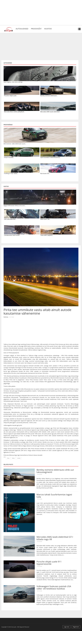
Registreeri (76, 627)
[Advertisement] (41, 12)
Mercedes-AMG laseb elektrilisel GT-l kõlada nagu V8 (55, 538)
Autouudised (22, 28)
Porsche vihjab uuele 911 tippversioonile (49, 562)
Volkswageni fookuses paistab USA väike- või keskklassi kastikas (54, 587)
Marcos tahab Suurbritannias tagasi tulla (54, 495)
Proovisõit (36, 28)
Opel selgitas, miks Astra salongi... (13, 82)
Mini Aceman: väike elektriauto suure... (15, 144)
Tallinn (13, 458)
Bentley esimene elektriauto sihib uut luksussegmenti (55, 471)
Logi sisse (66, 627)
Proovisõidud (8, 124)
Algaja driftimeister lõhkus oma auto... (15, 205)
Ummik (18, 458)
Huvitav (48, 28)
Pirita (8, 458)
